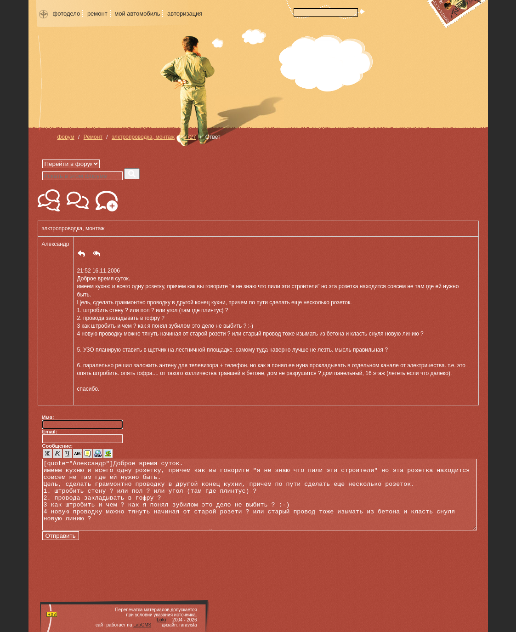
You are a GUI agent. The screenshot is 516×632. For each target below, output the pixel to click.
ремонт (97, 13)
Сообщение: (57, 446)
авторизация (184, 13)
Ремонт (93, 137)
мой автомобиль (137, 13)
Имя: (48, 417)
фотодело (66, 13)
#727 (190, 137)
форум (65, 137)
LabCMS (142, 624)
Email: (49, 431)
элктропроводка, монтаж (143, 137)
